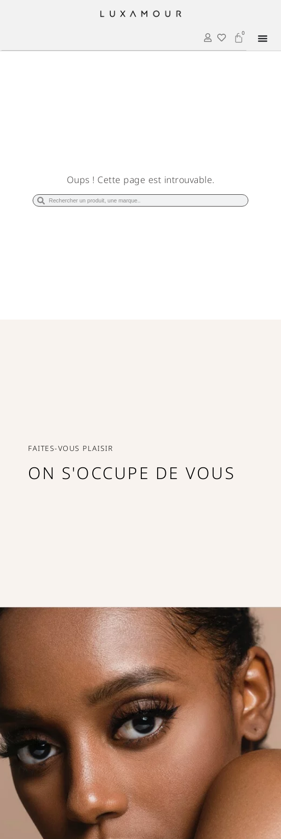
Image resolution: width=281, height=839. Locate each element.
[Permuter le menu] (263, 38)
